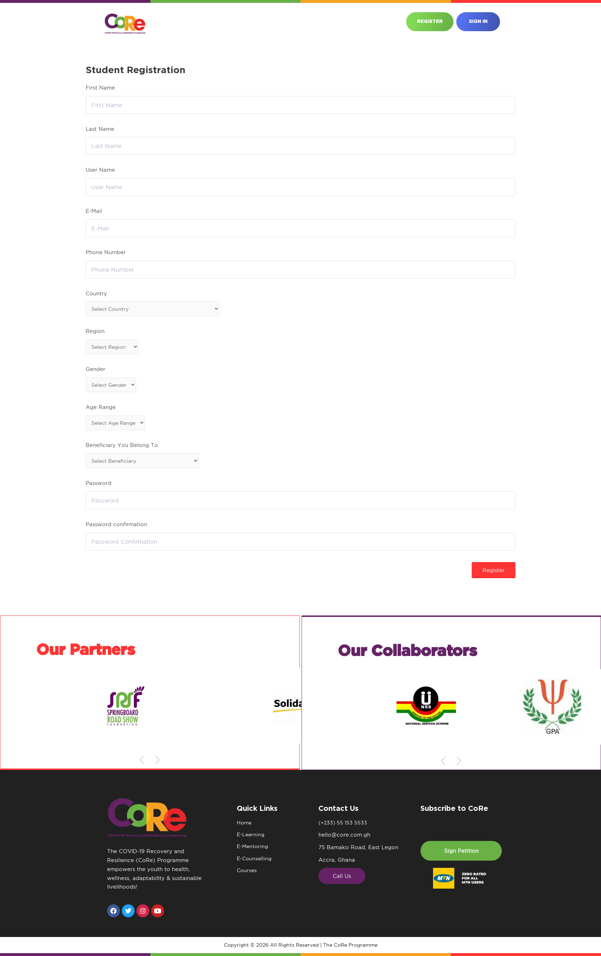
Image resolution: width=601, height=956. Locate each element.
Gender (95, 371)
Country (96, 293)
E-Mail (94, 211)
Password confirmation (116, 528)
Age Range (101, 409)
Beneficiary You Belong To (122, 449)
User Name (100, 170)
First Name (100, 88)
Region (95, 332)
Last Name (100, 129)
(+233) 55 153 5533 (344, 823)
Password (98, 487)
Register (493, 574)
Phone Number (106, 252)
